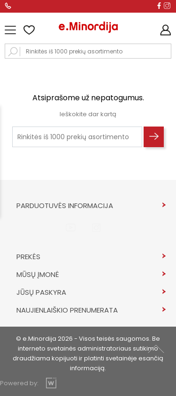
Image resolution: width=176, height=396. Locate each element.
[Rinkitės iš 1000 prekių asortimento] (77, 137)
